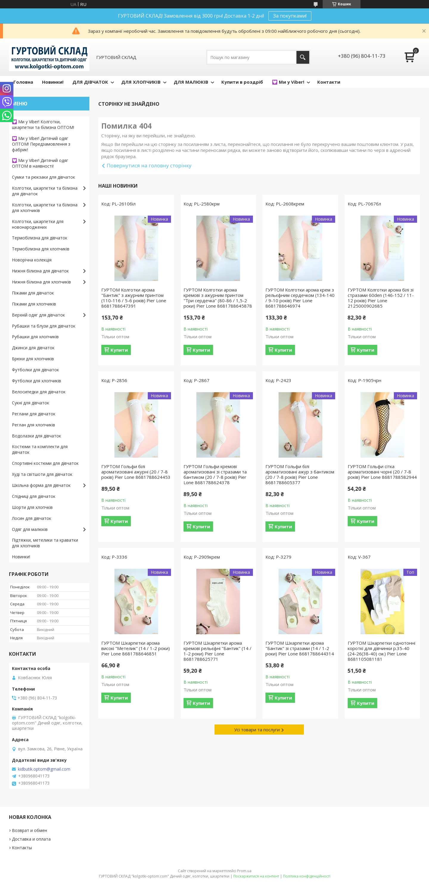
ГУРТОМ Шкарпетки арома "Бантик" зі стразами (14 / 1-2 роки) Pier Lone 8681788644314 (299, 648)
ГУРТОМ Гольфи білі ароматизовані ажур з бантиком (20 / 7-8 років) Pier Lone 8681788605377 (299, 474)
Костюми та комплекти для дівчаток (40, 449)
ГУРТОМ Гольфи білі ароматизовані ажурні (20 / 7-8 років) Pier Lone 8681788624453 (135, 472)
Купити (119, 350)
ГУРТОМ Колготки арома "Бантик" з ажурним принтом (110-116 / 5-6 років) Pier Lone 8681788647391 (133, 297)
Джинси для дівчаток (33, 347)
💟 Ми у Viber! (288, 82)
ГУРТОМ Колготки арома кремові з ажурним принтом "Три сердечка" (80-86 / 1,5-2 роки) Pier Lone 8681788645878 (218, 297)
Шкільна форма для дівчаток (41, 485)
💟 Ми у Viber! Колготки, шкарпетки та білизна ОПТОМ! (43, 124)
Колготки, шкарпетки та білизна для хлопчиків (44, 207)
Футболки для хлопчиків (36, 381)
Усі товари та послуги (257, 730)
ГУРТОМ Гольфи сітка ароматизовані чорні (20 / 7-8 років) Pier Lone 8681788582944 (382, 472)
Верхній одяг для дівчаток (38, 315)
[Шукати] (302, 57)
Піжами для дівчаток (33, 293)
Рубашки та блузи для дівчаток (43, 326)
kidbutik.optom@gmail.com (44, 769)
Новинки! (52, 82)
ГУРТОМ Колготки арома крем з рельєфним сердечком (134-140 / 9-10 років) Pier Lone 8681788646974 (300, 297)
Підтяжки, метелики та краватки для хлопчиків (45, 542)
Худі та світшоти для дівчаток (42, 474)
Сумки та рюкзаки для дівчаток (43, 177)
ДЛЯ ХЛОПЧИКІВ (141, 82)
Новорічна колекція (32, 260)
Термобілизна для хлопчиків (40, 249)
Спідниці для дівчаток (33, 496)
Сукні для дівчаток (30, 403)
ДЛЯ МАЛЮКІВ (191, 82)
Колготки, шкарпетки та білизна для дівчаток (44, 191)
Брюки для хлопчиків (33, 358)
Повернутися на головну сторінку (149, 165)
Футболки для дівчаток (35, 370)
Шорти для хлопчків (32, 507)
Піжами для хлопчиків (34, 304)
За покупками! (290, 16)
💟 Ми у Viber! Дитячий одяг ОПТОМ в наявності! (40, 163)
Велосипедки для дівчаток (39, 392)
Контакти (328, 82)
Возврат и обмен (29, 830)
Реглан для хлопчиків (33, 425)
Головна (23, 82)
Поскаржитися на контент (256, 876)
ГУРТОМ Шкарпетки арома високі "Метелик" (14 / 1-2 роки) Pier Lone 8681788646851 (135, 648)
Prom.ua (244, 870)
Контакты (22, 847)
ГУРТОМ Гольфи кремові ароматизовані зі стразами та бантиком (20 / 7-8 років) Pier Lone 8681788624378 (215, 474)
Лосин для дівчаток (31, 518)
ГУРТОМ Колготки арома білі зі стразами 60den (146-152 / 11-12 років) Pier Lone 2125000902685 (381, 297)
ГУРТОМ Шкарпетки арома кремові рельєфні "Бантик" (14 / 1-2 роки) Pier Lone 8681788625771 (217, 651)
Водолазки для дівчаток (36, 436)
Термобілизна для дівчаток (39, 238)
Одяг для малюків (30, 529)
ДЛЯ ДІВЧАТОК (90, 82)
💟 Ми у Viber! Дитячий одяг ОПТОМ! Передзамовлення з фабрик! (41, 143)
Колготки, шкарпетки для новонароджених (37, 224)
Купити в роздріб (242, 82)
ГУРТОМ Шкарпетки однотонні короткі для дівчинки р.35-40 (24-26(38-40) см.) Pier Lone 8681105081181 (381, 651)
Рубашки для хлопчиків (35, 336)
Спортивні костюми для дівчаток (45, 463)
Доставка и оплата (31, 839)
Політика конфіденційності (306, 876)
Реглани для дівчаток (33, 414)
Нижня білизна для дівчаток (40, 271)
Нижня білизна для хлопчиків (41, 282)
